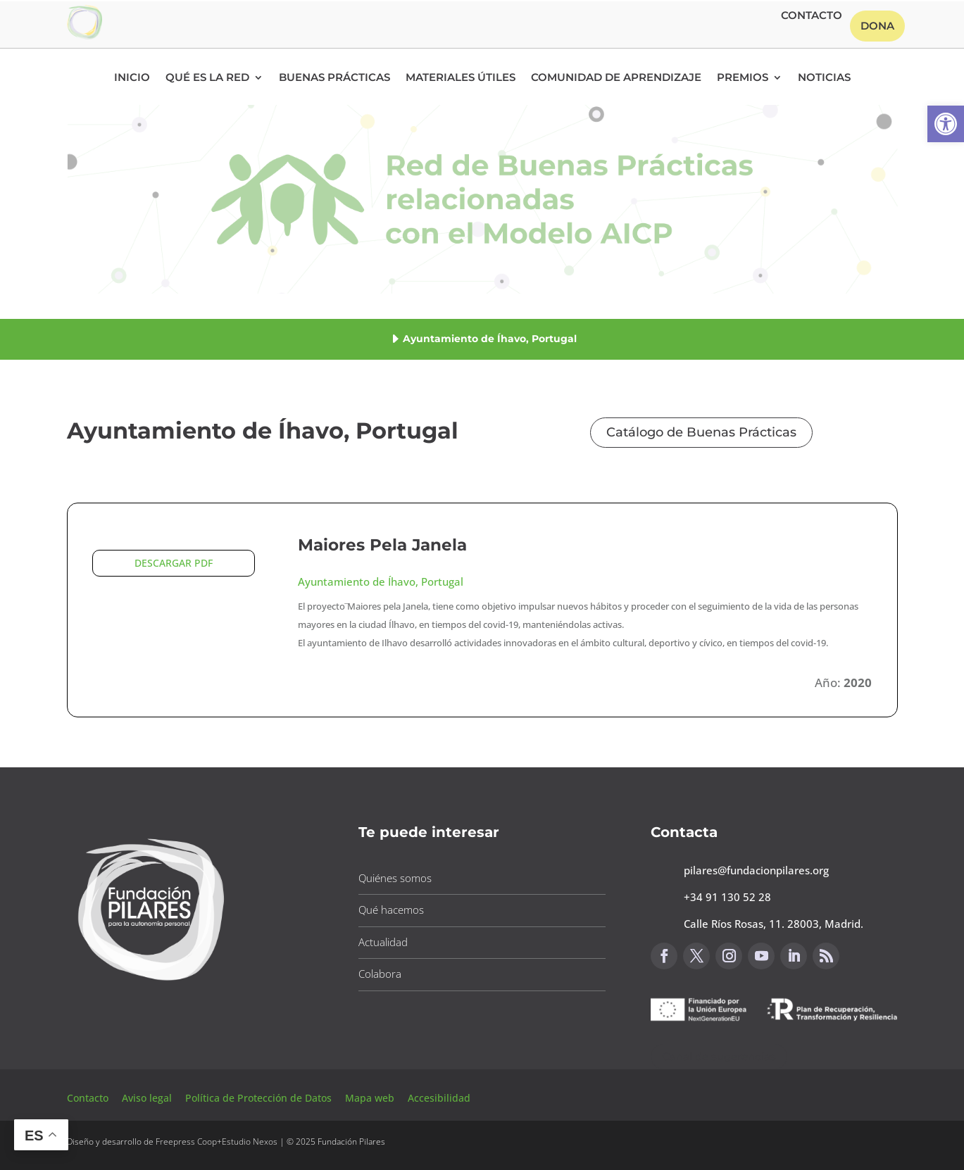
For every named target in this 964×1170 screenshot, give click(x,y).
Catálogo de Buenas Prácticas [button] (701, 432)
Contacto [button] (811, 16)
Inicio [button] (132, 78)
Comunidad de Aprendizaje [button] (616, 78)
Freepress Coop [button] (186, 1141)
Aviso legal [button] (148, 1098)
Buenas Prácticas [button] (334, 78)
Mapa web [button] (369, 1098)
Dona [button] (877, 25)
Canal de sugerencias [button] (719, 1056)
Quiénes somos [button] (395, 878)
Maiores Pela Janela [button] (382, 545)
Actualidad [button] (383, 942)
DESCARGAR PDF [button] (173, 563)
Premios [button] (742, 78)
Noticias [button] (824, 78)
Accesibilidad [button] (439, 1098)
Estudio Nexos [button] (249, 1141)
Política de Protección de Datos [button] (259, 1098)
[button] (945, 124)
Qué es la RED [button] (207, 78)
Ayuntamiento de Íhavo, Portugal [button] (380, 581)
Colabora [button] (379, 974)
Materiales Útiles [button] (460, 78)
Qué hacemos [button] (391, 909)
